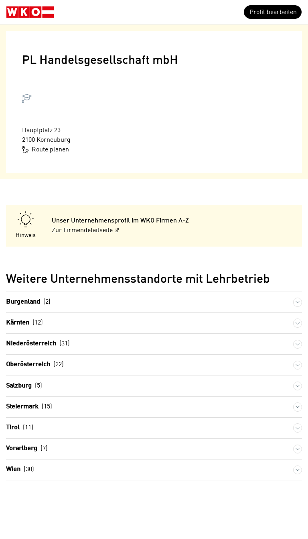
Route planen (45, 149)
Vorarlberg (27, 449)
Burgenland (28, 302)
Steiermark (29, 407)
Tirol (19, 428)
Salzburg (24, 386)
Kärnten (24, 323)
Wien (20, 470)
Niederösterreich (38, 344)
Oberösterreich (35, 365)
